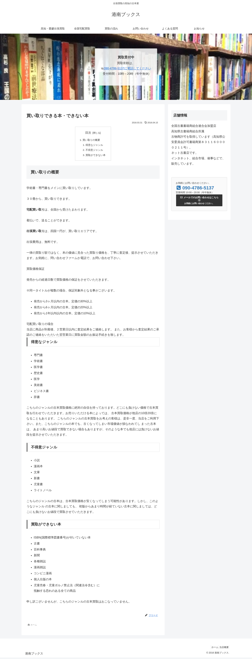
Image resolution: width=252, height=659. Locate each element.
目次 (88, 132)
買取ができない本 (95, 156)
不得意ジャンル (94, 150)
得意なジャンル (94, 145)
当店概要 (222, 648)
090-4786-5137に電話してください (127, 68)
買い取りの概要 (91, 140)
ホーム (211, 648)
